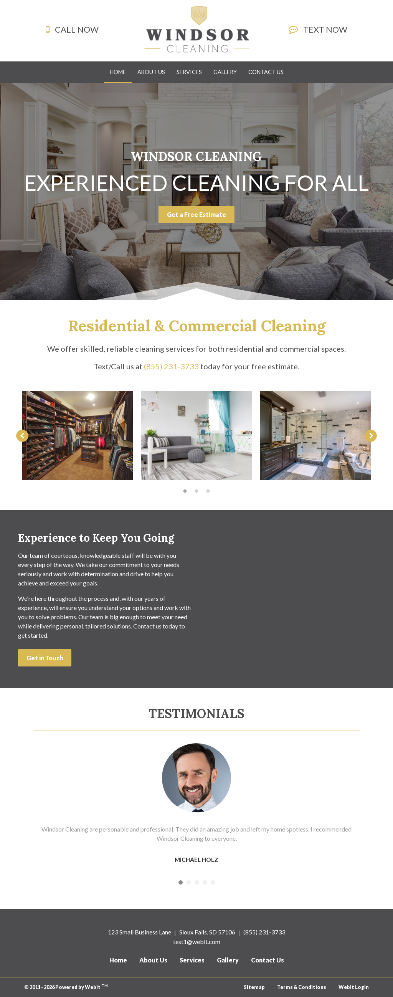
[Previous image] (22, 436)
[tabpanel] (77, 435)
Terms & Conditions (301, 987)
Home (121, 69)
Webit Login (354, 987)
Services (189, 72)
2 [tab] (196, 490)
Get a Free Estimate (196, 214)
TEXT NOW (325, 30)
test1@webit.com (196, 941)
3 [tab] (208, 490)
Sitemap (254, 987)
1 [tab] (185, 490)
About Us (151, 72)
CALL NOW (77, 30)
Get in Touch (44, 657)
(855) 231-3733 (264, 932)
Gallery (225, 72)
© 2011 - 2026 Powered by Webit (66, 987)
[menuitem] (118, 72)
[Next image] (371, 436)
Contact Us (266, 72)
